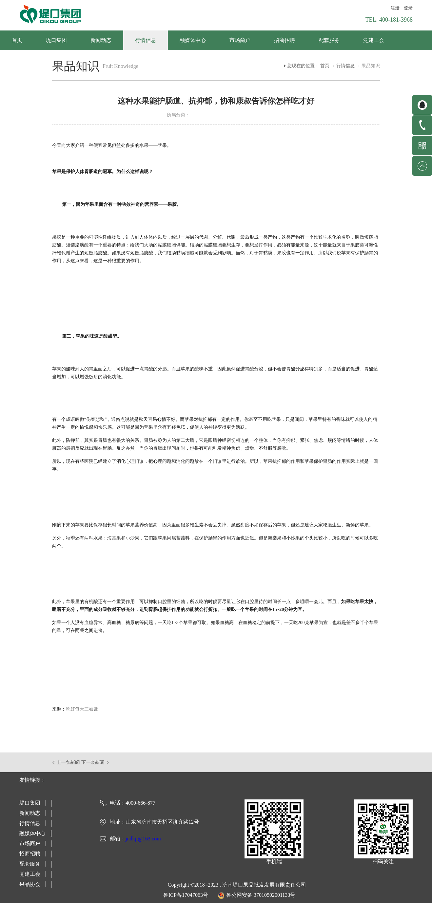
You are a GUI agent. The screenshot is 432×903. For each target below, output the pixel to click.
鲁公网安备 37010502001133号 (260, 895)
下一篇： (95, 762)
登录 (408, 8)
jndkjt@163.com (143, 838)
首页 (17, 40)
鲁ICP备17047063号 (185, 895)
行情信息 (345, 65)
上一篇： (66, 762)
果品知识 (371, 65)
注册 (395, 8)
